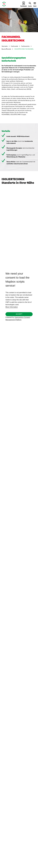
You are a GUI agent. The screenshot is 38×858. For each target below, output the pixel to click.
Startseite (5, 46)
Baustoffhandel (6, 49)
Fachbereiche (25, 46)
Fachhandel (14, 46)
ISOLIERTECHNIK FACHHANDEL (24, 49)
